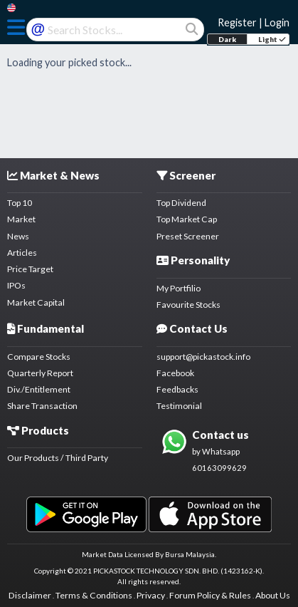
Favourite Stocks (188, 304)
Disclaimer (30, 595)
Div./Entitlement (38, 389)
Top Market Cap (186, 219)
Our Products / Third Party (57, 457)
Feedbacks (177, 389)
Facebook (175, 373)
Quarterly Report (40, 373)
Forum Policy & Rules (210, 595)
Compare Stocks (38, 356)
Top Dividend (181, 202)
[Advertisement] (149, 106)
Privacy (151, 595)
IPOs (16, 285)
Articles (22, 252)
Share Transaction (42, 405)
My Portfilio (178, 288)
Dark (227, 39)
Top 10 (19, 202)
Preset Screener (187, 236)
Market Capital (36, 302)
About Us (272, 595)
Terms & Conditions (93, 595)
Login (277, 22)
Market (21, 219)
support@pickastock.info (203, 356)
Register (237, 22)
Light (272, 39)
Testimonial (179, 405)
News (18, 236)
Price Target (30, 269)
